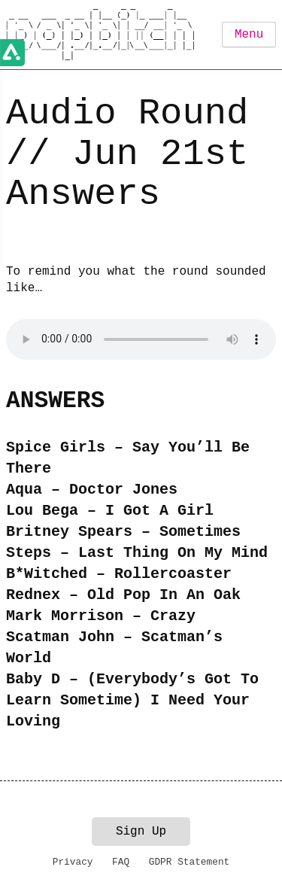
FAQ (120, 862)
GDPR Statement (189, 862)
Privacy (73, 862)
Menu (249, 34)
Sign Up (141, 831)
